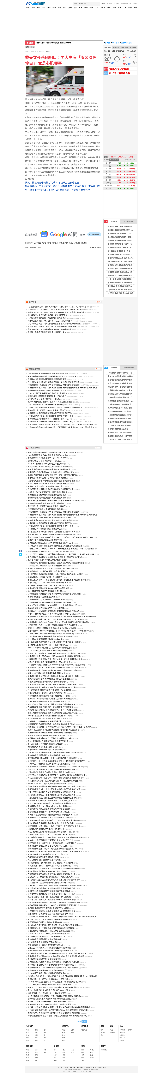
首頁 (27, 8)
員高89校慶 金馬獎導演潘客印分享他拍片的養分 (126, 401)
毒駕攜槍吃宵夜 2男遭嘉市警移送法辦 (43, 747)
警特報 (130, 1030)
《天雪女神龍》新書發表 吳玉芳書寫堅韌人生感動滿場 (50, 566)
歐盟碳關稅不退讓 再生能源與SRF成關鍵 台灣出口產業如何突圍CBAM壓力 (58, 953)
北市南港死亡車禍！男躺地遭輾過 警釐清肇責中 (47, 973)
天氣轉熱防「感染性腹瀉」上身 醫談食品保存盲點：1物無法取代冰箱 (134, 233)
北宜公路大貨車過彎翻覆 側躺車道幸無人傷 (45, 639)
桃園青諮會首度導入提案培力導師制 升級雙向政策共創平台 (51, 704)
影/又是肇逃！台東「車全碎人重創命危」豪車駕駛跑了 (50, 866)
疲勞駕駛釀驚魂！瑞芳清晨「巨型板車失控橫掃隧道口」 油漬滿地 (54, 687)
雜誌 (119, 8)
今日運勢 (115, 43)
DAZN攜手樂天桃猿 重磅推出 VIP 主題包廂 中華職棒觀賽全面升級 (54, 982)
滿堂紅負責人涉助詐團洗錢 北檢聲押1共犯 (45, 939)
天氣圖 (122, 1040)
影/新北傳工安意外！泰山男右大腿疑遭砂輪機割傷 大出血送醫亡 (53, 730)
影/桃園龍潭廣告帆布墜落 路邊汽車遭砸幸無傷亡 (47, 736)
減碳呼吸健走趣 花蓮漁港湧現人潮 (41, 597)
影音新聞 (29, 1046)
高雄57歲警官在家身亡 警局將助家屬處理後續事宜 (48, 583)
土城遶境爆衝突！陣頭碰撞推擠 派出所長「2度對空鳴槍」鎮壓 (53, 670)
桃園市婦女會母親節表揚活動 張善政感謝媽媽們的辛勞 (50, 518)
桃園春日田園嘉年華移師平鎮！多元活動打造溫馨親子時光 (51, 724)
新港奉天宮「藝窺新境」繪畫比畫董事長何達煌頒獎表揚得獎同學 (54, 653)
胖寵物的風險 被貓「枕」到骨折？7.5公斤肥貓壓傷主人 (50, 321)
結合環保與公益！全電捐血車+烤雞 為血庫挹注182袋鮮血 (51, 928)
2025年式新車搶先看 (119, 73)
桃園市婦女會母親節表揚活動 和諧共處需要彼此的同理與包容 (52, 713)
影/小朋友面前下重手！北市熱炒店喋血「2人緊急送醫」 (50, 897)
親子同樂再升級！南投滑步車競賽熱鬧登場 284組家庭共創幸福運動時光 (56, 761)
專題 (33, 8)
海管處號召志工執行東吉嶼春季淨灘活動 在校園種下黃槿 (129, 432)
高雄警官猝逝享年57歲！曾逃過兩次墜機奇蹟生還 (48, 478)
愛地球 (92, 1058)
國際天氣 (122, 1038)
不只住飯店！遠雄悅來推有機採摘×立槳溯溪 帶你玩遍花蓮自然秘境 (55, 557)
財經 (49, 8)
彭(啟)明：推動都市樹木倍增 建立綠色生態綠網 (47, 464)
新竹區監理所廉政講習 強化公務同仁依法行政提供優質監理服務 (53, 962)
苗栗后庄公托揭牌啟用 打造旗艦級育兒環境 (45, 540)
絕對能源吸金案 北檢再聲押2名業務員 (43, 942)
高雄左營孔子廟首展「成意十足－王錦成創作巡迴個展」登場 (52, 685)
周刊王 (48, 51)
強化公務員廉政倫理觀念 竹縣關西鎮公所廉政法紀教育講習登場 (132, 383)
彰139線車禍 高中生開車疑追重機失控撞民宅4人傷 (48, 741)
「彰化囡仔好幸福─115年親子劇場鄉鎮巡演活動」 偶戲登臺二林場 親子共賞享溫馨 (61, 554)
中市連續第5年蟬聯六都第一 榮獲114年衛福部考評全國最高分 (52, 758)
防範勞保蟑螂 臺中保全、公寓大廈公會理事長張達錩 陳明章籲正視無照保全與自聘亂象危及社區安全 (68, 388)
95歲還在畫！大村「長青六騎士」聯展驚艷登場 (47, 993)
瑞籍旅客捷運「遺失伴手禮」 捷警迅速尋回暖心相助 (49, 835)
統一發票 (112, 1032)
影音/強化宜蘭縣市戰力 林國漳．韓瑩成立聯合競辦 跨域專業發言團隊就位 (57, 1016)
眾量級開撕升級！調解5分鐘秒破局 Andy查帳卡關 (48, 979)
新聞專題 (84, 1026)
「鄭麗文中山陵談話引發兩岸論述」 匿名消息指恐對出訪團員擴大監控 (134, 415)
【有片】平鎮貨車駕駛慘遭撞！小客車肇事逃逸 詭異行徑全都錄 (53, 752)
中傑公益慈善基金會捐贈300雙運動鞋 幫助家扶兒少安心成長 (130, 376)
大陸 (135, 8)
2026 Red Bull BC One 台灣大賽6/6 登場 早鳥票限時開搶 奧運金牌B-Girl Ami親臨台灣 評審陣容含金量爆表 (70, 976)
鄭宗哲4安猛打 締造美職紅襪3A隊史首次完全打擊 (126, 286)
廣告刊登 (72, 1067)
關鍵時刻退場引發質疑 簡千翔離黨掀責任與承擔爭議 (49, 891)
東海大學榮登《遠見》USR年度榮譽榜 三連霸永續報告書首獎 (52, 605)
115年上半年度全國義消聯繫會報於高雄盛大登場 (47, 651)
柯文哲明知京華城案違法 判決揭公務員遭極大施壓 (48, 467)
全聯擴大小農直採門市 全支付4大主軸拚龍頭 (124, 230)
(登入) (135, 3)
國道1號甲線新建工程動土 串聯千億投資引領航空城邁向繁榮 (52, 535)
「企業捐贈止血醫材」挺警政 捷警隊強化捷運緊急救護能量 (51, 911)
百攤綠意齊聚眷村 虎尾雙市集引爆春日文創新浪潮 (48, 600)
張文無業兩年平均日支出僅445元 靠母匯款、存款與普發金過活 (57, 190)
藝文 (91, 1052)
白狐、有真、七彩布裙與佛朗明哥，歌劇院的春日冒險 (49, 985)
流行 (45, 1040)
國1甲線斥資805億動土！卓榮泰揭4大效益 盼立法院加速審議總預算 (55, 837)
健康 (80, 8)
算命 (102, 1030)
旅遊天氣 (122, 1035)
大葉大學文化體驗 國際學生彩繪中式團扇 (44, 860)
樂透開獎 (133, 48)
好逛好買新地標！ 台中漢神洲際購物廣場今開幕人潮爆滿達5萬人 (54, 968)
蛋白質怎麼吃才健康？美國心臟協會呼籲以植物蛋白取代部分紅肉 (54, 327)
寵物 (45, 1030)
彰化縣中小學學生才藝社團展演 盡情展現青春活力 (48, 784)
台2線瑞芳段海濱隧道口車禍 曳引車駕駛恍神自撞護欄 (49, 690)
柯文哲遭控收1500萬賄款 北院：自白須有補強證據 (48, 571)
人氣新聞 (110, 221)
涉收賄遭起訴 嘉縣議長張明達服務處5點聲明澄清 (47, 970)
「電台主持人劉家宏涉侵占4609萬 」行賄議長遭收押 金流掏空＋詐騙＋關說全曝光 (61, 427)
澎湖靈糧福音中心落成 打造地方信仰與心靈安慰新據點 (50, 602)
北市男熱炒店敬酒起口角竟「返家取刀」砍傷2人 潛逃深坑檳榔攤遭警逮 (56, 775)
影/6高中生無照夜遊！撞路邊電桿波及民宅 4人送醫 (48, 908)
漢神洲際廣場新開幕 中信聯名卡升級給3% (124, 283)
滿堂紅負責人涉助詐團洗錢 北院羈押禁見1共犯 (46, 755)
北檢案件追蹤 (126, 43)
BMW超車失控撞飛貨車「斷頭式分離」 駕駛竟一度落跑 (50, 801)
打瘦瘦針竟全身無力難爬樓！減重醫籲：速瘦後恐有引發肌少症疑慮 (133, 248)
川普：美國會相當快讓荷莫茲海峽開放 (122, 279)
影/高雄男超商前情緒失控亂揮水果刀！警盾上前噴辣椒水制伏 (52, 475)
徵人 (104, 1067)
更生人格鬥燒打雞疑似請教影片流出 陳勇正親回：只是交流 (51, 832)
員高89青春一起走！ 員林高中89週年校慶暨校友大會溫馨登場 (52, 625)
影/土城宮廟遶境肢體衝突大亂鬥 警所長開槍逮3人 (48, 682)
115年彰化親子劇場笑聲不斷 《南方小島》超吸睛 (126, 397)
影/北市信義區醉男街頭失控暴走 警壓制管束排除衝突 (49, 469)
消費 (108, 8)
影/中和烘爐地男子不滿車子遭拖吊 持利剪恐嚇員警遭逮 (128, 408)
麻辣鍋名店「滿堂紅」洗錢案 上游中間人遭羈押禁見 (49, 764)
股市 (103, 3)
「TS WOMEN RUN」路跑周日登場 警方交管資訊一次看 (129, 425)
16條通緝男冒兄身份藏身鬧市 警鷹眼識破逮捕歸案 (127, 373)
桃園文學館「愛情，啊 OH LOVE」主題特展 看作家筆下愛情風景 (54, 826)
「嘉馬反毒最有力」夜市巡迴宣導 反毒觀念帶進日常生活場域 (52, 798)
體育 (91, 8)
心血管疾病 (63, 243)
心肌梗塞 (37, 243)
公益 (91, 1055)
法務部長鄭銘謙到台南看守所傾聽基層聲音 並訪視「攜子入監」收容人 (56, 852)
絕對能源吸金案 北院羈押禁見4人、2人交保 (45, 854)
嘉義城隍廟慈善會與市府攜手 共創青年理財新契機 (48, 552)
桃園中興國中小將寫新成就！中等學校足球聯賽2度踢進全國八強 (53, 905)
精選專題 (84, 1030)
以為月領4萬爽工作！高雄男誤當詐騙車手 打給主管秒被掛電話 (53, 781)
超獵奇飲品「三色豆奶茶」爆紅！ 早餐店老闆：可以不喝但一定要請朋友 (62, 186)
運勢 (70, 8)
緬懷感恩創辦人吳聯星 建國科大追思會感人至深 (126, 394)
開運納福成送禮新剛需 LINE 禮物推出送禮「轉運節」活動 (51, 472)
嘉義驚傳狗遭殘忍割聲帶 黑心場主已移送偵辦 (46, 857)
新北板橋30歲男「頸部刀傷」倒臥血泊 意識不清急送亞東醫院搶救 (54, 656)
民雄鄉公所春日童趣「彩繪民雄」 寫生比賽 (45, 486)
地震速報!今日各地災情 (119, 68)
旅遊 (114, 8)
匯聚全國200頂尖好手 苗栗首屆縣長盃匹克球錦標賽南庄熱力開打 (54, 668)
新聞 (27, 47)
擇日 (102, 1035)
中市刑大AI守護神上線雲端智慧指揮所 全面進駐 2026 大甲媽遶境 (54, 880)
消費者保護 (79, 1067)
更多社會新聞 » (95, 248)
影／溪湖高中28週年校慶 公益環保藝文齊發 (45, 744)
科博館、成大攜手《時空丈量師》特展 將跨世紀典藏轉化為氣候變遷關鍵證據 (59, 1007)
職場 (64, 8)
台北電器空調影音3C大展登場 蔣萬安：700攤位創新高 (50, 1004)
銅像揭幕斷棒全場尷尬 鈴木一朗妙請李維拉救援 (126, 272)
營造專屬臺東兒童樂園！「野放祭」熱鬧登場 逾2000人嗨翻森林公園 (55, 767)
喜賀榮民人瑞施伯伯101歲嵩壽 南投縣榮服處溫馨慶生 (49, 999)
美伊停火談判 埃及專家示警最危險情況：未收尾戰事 (127, 265)
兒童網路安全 (88, 1067)
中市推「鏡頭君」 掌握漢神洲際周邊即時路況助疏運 (49, 919)
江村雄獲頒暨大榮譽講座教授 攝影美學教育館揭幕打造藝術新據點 (54, 594)
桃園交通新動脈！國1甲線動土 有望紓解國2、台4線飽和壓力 (52, 843)
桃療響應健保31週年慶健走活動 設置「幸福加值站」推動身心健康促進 (56, 312)
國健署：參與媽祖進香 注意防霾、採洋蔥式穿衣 (47, 332)
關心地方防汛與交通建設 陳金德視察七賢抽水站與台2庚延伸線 (53, 925)
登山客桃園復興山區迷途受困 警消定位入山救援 (47, 719)
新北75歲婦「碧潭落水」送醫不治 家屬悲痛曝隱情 (48, 914)
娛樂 (86, 8)
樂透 (111, 1030)
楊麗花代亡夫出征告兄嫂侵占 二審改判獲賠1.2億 (47, 846)
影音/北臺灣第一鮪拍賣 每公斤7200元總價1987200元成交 (51, 569)
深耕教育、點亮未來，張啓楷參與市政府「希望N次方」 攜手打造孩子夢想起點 (59, 727)
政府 (130, 8)
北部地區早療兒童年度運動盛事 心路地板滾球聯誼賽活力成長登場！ (55, 546)
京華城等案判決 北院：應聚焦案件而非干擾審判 (47, 934)
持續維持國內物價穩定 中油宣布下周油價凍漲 (46, 829)
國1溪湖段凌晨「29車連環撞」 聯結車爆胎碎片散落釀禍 (50, 863)
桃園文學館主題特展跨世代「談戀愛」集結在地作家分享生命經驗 (54, 903)
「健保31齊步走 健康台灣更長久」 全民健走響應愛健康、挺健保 (54, 820)
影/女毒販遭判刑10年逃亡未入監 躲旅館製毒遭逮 (47, 560)
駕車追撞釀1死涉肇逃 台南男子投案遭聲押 (45, 577)
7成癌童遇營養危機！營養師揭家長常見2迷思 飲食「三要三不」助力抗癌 (57, 307)
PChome (116, 3)
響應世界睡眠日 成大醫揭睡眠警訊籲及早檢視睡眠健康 (50, 329)
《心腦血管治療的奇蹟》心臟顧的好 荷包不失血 (47, 318)
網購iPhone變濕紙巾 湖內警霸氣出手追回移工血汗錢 (49, 679)
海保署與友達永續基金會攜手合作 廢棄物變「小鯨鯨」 (50, 696)
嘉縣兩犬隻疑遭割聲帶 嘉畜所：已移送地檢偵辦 (47, 1002)
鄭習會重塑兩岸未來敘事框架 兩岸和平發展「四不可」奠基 (51, 894)
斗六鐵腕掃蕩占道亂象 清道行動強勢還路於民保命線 (49, 883)
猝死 (71, 243)
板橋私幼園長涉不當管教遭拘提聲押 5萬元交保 (46, 945)
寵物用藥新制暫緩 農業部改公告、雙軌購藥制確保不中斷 (50, 951)
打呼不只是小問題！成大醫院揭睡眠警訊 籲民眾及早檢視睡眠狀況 (54, 324)
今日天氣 (107, 48)
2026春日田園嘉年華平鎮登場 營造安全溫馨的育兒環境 (50, 716)
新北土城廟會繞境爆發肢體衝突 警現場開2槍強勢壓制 (49, 733)
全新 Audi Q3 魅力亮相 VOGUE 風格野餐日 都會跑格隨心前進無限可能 (56, 987)
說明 (129, 3)
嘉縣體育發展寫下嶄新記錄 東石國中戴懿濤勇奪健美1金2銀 (51, 874)
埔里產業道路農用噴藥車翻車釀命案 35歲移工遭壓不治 (128, 422)
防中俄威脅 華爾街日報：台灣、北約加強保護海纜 (127, 251)
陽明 (49, 243)
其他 (45, 1052)
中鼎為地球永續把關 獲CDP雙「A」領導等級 (46, 608)
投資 (82, 1055)
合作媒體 (124, 3)
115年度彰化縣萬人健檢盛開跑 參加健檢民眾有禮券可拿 (50, 636)
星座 (75, 8)
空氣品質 (116, 48)
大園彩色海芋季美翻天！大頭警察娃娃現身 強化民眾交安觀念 (52, 710)
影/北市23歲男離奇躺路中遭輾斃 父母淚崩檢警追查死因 (50, 815)
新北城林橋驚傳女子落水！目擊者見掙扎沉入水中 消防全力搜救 (53, 676)
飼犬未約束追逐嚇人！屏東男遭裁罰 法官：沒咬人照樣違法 (51, 795)
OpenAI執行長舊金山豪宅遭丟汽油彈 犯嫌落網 (125, 290)
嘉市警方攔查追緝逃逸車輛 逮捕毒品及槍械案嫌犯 (48, 484)
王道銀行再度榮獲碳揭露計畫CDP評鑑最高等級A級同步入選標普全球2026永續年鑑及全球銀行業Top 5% (69, 617)
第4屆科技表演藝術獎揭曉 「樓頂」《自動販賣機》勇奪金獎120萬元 (55, 996)
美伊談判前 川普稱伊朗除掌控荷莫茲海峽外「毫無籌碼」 (129, 276)
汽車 (124, 8)
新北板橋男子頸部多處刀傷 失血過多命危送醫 (46, 702)
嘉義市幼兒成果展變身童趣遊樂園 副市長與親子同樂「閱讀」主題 (54, 786)
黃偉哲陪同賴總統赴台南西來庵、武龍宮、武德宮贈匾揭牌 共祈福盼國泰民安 (59, 622)
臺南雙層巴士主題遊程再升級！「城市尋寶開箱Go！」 (50, 645)
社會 (43, 8)
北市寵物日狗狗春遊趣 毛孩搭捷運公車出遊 (45, 529)
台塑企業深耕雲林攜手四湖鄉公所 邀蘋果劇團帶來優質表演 (51, 792)
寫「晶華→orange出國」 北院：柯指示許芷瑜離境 (48, 585)
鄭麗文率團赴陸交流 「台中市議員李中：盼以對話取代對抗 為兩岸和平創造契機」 (61, 424)
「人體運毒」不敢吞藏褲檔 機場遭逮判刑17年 (46, 721)
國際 (59, 8)
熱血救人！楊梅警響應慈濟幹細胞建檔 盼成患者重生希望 (50, 840)
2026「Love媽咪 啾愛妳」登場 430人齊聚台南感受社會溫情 (52, 628)
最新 (27, 1030)
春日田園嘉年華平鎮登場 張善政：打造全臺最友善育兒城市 (51, 532)
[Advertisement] (64, 268)
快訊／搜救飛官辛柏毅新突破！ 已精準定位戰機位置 (52, 182)
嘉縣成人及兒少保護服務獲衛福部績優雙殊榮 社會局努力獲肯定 (53, 611)
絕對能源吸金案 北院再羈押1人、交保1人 (123, 404)
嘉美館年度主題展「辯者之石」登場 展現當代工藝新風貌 (50, 707)
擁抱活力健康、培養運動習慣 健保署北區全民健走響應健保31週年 (133, 387)
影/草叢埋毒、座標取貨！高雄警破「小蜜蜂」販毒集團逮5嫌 (52, 900)
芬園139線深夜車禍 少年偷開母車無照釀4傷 (124, 411)
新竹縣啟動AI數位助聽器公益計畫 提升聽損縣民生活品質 (50, 543)
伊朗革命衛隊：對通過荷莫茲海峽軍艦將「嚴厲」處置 (57, 43)
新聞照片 (57, 1046)
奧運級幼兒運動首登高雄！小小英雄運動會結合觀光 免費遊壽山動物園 (56, 956)
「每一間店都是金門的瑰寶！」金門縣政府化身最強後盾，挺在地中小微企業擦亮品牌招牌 (64, 917)
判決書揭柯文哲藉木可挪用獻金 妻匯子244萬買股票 (48, 588)
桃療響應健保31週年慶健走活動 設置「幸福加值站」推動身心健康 (54, 310)
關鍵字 (103, 1046)
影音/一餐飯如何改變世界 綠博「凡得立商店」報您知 (49, 990)
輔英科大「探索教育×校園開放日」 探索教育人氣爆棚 (49, 699)
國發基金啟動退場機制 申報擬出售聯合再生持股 (126, 269)
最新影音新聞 (129, 368)
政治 (38, 8)
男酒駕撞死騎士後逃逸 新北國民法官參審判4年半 (47, 936)
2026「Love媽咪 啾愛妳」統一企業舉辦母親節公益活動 (50, 648)
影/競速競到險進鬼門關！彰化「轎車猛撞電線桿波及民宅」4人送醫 (55, 619)
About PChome (97, 1067)
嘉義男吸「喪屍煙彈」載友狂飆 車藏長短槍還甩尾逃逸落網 (51, 769)
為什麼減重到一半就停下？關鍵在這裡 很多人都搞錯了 (128, 241)
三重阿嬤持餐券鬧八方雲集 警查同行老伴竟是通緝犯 (49, 809)
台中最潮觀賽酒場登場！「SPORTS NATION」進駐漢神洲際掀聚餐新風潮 (57, 1010)
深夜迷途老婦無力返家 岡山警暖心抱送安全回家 (47, 693)
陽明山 (55, 243)
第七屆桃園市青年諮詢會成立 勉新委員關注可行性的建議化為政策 (54, 642)
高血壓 (77, 243)
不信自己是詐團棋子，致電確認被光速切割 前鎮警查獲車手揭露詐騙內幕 (57, 580)
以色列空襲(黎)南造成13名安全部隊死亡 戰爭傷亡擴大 (128, 293)
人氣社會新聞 (129, 221)
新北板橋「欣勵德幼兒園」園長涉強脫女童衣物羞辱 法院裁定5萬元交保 (56, 886)
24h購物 (109, 3)
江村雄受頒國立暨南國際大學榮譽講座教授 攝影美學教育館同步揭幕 (55, 634)
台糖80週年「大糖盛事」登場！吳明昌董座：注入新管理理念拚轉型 (55, 659)
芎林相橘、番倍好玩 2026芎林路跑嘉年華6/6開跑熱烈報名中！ (53, 965)
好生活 (92, 1050)
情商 (45, 1032)
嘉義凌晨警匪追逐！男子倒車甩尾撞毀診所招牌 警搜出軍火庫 (52, 849)
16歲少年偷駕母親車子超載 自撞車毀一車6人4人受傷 (49, 662)
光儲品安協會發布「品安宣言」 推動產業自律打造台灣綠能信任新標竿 (56, 778)
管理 (82, 1058)
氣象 (121, 1026)
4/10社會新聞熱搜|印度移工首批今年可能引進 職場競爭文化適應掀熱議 (56, 665)
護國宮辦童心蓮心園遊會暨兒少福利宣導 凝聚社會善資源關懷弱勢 (54, 1013)
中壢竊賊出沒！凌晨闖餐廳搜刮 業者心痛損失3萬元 (48, 818)
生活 (96, 8)
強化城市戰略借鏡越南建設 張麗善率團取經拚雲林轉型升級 (51, 888)
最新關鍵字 (104, 1050)
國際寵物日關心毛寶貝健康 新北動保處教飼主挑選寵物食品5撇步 (54, 869)
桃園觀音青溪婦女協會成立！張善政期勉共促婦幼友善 (49, 738)
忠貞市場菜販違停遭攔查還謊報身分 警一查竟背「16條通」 (51, 823)
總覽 (82, 1050)
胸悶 (44, 243)
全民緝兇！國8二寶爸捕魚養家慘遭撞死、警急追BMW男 (50, 877)
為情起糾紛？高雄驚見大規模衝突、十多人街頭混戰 (48, 871)
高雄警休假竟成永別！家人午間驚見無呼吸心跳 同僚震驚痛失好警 (54, 789)
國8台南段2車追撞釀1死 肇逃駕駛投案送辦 (45, 591)
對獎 (111, 1026)
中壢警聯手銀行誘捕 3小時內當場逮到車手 (45, 922)
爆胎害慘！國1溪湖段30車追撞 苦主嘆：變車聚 (125, 418)
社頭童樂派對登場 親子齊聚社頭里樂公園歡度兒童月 (49, 772)
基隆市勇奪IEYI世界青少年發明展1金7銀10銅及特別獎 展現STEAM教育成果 (58, 631)
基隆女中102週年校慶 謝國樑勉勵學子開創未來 (47, 673)
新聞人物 (65, 1026)
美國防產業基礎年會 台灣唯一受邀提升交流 (124, 244)
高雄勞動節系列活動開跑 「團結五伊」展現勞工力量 (49, 931)
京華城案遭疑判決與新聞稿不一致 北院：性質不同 (127, 429)
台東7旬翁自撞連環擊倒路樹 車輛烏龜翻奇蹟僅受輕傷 (49, 803)
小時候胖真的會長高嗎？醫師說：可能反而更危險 (47, 315)
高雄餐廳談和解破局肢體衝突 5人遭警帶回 (45, 750)
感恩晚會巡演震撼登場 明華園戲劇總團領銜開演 (126, 380)
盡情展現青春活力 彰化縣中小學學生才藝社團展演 (48, 806)
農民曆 (107, 43)
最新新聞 (111, 368)
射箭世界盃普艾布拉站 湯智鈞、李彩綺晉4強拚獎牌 (127, 255)
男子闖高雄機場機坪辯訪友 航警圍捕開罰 (44, 959)
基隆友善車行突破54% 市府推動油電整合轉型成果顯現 (50, 948)
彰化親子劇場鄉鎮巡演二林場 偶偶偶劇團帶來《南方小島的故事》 (54, 614)
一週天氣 (122, 1032)
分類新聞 (29, 1026)
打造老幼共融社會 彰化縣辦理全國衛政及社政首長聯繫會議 (51, 481)
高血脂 (84, 243)
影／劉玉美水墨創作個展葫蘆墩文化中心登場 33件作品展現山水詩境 (55, 574)
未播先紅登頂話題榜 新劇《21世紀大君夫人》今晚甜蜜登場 (130, 258)
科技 (54, 8)
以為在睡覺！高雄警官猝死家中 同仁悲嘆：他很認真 (49, 812)
